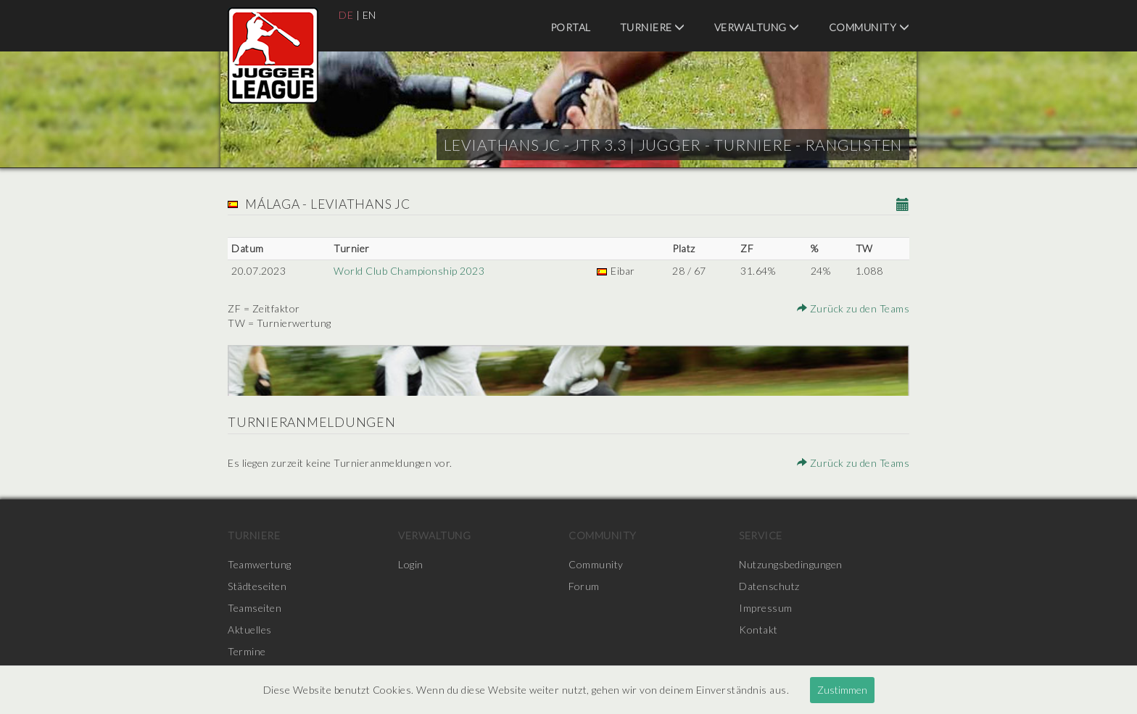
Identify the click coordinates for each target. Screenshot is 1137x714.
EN (369, 15)
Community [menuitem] (869, 27)
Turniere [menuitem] (652, 27)
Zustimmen (842, 690)
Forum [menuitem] (584, 586)
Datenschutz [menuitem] (769, 586)
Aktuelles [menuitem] (250, 629)
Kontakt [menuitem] (758, 629)
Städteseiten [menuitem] (257, 586)
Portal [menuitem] (570, 27)
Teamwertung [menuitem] (260, 564)
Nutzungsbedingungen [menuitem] (791, 564)
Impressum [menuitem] (766, 608)
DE (346, 15)
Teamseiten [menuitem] (254, 608)
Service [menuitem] (760, 535)
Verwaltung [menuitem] (757, 27)
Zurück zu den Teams (853, 308)
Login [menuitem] (410, 564)
